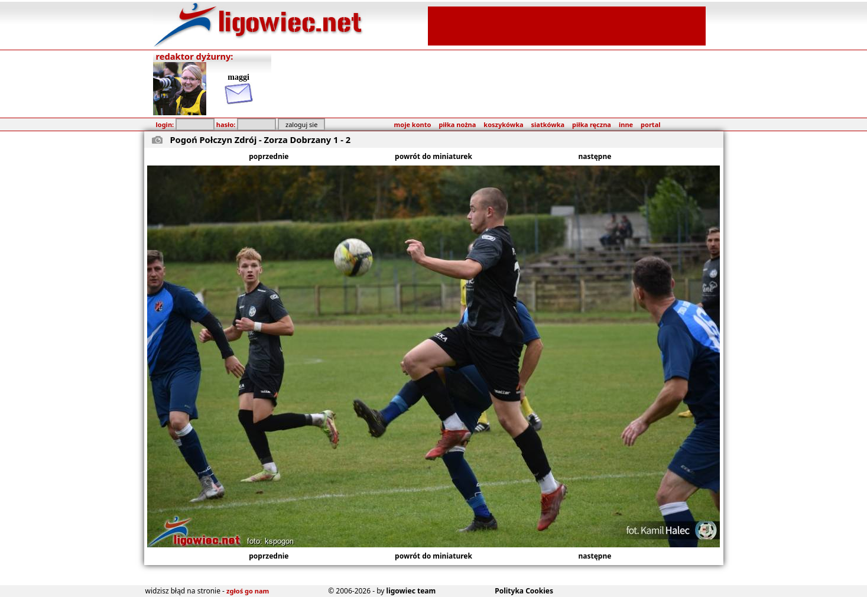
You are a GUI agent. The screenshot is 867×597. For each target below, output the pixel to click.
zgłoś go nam (247, 590)
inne (626, 124)
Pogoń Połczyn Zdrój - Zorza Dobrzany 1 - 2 (260, 139)
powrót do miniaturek (433, 156)
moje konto (412, 124)
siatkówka (547, 124)
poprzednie (268, 156)
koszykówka (503, 124)
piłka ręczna (591, 124)
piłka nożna (457, 124)
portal (650, 124)
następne (595, 156)
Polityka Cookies (524, 591)
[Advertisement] (566, 25)
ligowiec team (411, 591)
